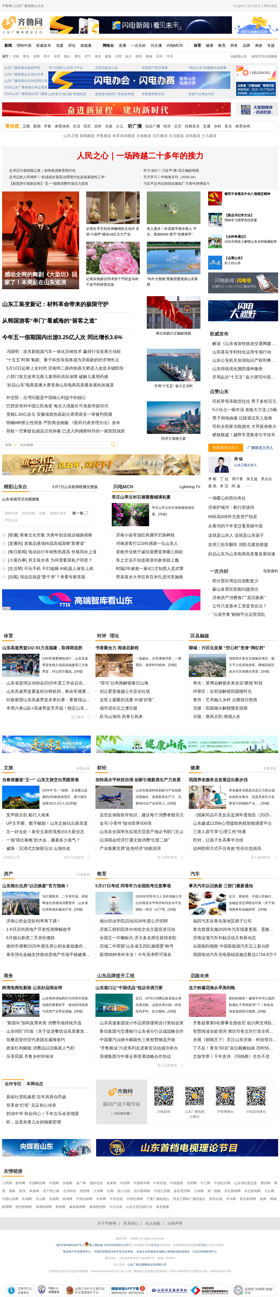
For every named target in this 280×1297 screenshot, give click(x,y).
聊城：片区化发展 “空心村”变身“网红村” (227, 648)
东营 (57, 56)
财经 (101, 767)
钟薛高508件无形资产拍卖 (232, 516)
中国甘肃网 (134, 1199)
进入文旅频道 (74, 857)
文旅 (108, 126)
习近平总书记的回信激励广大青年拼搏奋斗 (176, 183)
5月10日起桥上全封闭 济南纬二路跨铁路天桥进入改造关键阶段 (65, 368)
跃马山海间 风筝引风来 (121, 716)
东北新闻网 (252, 1191)
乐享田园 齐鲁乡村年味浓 (30, 1056)
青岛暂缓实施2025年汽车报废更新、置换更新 (235, 929)
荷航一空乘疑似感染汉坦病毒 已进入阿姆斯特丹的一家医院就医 (65, 431)
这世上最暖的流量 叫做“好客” (127, 699)
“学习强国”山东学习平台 (65, 68)
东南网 (54, 1199)
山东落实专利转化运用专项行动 (241, 352)
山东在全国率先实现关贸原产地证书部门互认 (142, 831)
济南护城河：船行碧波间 (231, 507)
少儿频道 (209, 136)
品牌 (246, 45)
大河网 (98, 1191)
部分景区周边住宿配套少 (235, 581)
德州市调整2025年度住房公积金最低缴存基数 (48, 946)
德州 (139, 56)
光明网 (192, 1183)
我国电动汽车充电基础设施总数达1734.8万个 (235, 954)
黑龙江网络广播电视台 (189, 1199)
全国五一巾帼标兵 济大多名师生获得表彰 (138, 937)
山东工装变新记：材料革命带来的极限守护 (55, 304)
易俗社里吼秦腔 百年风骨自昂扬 (36, 1097)
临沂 (128, 56)
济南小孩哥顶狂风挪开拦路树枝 (145, 535)
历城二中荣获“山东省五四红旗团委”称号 (137, 946)
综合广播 (152, 126)
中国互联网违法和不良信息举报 (113, 1251)
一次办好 (138, 45)
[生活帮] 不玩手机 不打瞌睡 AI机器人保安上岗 (50, 568)
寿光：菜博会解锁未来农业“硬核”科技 (228, 683)
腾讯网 (265, 1183)
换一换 (78, 513)
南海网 (67, 1199)
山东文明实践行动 (139, 1207)
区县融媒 (199, 635)
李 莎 (224, 486)
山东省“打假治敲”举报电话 (67, 94)
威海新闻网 (77, 1207)
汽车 (195, 873)
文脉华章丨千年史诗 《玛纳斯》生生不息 (231, 1056)
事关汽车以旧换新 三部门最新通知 (221, 886)
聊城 (149, 56)
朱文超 (252, 479)
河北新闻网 (232, 1191)
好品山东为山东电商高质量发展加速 (241, 554)
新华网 (20, 1183)
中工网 (205, 1183)
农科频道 (192, 136)
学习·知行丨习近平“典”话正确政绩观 (171, 170)
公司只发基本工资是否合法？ (239, 606)
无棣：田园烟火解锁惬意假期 (220, 708)
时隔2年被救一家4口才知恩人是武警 (150, 568)
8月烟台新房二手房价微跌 (30, 937)
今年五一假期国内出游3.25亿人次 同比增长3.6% (62, 337)
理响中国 (24, 45)
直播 (122, 45)
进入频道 (77, 717)
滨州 (159, 56)
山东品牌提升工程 (115, 975)
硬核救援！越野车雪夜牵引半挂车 (243, 434)
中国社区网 (222, 1183)
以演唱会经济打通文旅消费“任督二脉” (135, 840)
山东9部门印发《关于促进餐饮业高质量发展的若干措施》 (60, 1031)
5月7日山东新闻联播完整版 (75, 487)
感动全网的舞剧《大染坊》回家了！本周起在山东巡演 (40, 278)
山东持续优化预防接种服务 (237, 368)
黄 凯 (212, 486)
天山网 (40, 1199)
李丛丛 (266, 479)
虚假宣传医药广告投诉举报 (114, 94)
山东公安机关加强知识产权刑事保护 (246, 360)
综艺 (87, 126)
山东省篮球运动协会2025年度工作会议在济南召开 (53, 683)
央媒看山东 (239, 56)
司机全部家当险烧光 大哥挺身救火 (244, 426)
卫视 (26, 126)
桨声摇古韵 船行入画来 (27, 815)
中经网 (125, 1183)
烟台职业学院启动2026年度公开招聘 (134, 921)
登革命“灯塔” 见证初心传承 (31, 1105)
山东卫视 (70, 136)
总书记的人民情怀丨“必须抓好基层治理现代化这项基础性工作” (57, 177)
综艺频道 (160, 136)
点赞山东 (219, 391)
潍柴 (258, 45)
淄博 (36, 56)
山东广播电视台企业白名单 (24, 74)
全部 (8, 445)
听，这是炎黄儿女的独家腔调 (33, 1122)
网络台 (108, 45)
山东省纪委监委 (245, 1183)
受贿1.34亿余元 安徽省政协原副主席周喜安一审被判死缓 (59, 414)
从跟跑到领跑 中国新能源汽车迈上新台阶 (231, 946)
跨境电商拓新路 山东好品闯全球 (32, 987)
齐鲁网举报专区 (153, 94)
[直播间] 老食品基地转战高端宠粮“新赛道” (47, 543)
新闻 (8, 45)
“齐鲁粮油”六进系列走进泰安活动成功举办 (139, 1048)
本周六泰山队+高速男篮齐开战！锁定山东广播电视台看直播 (62, 708)
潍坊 (77, 56)
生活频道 (176, 136)
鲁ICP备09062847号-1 (70, 1245)
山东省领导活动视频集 (20, 499)
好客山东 (83, 768)
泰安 (98, 56)
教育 (222, 45)
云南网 (199, 1191)
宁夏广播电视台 (158, 1199)
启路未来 (199, 975)
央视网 (67, 1183)
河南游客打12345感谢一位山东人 (147, 543)
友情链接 (13, 1171)
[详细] (162, 514)
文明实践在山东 (106, 68)
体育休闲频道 (123, 136)
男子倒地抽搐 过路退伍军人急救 (242, 418)
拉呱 (42, 513)
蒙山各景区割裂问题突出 (235, 589)
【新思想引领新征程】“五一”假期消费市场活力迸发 (48, 183)
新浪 (22, 1191)
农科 (98, 126)
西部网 (85, 1191)
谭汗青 (237, 479)
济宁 (87, 56)
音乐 (228, 126)
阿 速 (236, 486)
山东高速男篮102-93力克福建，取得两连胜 (42, 648)
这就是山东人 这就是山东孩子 (236, 535)
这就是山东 (11, 857)
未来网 (111, 1183)
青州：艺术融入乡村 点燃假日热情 (225, 699)
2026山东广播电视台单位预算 (26, 87)
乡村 (217, 126)
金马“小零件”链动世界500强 (125, 823)
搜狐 (12, 1191)
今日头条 (115, 1207)
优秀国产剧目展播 (155, 68)
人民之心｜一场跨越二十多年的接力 (140, 155)
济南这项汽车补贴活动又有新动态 (224, 937)
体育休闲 (62, 126)
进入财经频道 (167, 857)
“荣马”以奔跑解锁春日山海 (124, 683)
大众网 (269, 1191)
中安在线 (116, 1199)
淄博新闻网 (43, 1207)
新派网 (60, 1207)
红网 (110, 1191)
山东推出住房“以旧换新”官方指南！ (35, 886)
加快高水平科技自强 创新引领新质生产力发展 (138, 780)
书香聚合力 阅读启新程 (117, 648)
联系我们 (130, 1223)
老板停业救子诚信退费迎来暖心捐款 (149, 552)
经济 (167, 126)
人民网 (7, 1183)
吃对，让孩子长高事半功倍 (218, 840)
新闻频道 (87, 136)
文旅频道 (143, 136)
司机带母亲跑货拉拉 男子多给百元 (244, 401)
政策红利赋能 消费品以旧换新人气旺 (40, 1048)
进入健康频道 (260, 857)
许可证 (155, 1245)
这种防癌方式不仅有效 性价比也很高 (227, 848)
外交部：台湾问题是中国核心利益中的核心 (46, 397)
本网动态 (34, 1084)
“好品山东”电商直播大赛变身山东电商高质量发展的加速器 (60, 385)
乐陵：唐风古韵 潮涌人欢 (216, 716)
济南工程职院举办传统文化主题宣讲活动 (137, 929)
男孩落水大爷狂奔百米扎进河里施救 (149, 577)
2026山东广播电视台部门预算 (26, 94)
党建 (59, 45)
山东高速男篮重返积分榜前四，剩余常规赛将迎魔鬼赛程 (58, 691)
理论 (114, 635)
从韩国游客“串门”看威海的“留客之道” (49, 321)
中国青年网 (141, 1183)
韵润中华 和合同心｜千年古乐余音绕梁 (42, 1113)
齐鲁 (47, 126)
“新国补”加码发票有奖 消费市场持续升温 (44, 1023)
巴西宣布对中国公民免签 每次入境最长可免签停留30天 (57, 406)
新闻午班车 (58, 513)
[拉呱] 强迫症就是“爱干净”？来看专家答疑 (47, 577)
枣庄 (46, 56)
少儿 (119, 126)
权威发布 (43, 45)
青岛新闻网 (248, 1199)
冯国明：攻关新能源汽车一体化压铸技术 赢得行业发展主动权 (63, 351)
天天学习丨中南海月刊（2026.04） (170, 177)
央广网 (81, 1183)
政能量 (86, 45)
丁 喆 (224, 479)
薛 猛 (238, 459)
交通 (206, 126)
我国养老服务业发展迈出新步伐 (218, 780)
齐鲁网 (22, 25)
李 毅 (212, 479)
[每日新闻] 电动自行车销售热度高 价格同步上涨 (52, 552)
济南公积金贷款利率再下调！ (33, 921)
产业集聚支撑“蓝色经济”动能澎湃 (130, 848)
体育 (197, 45)
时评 (101, 635)
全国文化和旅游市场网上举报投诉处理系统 (163, 1251)
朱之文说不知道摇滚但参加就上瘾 (147, 560)
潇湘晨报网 (97, 1207)
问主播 (156, 45)
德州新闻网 (23, 1207)
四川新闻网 (142, 1191)
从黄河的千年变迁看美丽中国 (235, 526)
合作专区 (13, 1084)
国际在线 (96, 1183)
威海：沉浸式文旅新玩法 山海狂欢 (38, 848)
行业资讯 (83, 874)
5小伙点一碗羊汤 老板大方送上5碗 (244, 409)
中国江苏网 (162, 1191)
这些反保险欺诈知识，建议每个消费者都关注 (142, 815)
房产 (8, 873)
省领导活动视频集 (264, 56)
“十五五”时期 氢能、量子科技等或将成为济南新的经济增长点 (62, 360)
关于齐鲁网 (107, 1223)
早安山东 (11, 520)
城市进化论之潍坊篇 (118, 708)
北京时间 (69, 1191)
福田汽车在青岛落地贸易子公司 (222, 921)
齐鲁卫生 (269, 768)
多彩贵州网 (182, 1191)
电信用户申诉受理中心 (77, 1251)
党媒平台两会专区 (201, 94)
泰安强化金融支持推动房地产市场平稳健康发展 (50, 954)
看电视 (12, 126)
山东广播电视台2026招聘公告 (26, 81)
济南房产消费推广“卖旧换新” (239, 597)
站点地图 (152, 1223)
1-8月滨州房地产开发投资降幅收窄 (38, 929)
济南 (16, 56)
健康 (209, 45)
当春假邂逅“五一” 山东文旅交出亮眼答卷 (40, 780)
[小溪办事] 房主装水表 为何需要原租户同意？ (50, 560)
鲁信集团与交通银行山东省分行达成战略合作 (142, 1031)
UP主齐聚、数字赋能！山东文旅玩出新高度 (47, 823)
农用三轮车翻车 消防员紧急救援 (238, 544)
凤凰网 (34, 1191)
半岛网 (231, 1199)
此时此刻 (28, 513)
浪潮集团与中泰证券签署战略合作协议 (135, 1056)
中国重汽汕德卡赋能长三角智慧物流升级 (137, 1039)
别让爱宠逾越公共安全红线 (125, 691)
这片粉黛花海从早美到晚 (212, 987)
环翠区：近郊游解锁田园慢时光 (222, 691)
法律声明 (175, 1223)
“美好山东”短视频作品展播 (207, 68)
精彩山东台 (15, 486)
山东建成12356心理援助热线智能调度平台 (232, 823)
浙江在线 (123, 1191)
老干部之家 (51, 1191)
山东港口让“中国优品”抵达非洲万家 (129, 987)
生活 (76, 126)
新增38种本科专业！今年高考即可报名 (136, 954)
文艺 (178, 126)
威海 (108, 56)
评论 (72, 45)
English (239, 6)
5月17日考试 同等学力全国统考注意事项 (133, 886)
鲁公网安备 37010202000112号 (106, 1244)
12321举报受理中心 (204, 1251)
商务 (234, 45)
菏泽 (169, 56)
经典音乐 (192, 126)
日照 (118, 56)
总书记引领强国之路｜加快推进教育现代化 (42, 170)
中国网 (54, 1183)
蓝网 (263, 1199)
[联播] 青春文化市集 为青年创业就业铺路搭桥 (50, 535)
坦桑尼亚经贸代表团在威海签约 (35, 1039)
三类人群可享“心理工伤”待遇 (219, 831)
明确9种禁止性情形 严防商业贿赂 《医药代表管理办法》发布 (63, 422)
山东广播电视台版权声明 (22, 68)
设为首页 (254, 6)
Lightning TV (189, 487)
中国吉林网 (84, 1199)
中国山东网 (10, 1199)
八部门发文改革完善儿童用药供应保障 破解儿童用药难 (57, 376)
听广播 (135, 126)
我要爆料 (270, 571)
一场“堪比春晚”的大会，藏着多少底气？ (43, 840)
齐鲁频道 (103, 136)
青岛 (26, 56)
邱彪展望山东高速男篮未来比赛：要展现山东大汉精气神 (58, 699)
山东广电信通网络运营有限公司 (147, 1264)
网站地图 (270, 6)
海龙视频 (162, 1207)
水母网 (101, 1199)
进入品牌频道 (167, 1065)
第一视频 (213, 1191)
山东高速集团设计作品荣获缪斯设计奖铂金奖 (142, 1023)
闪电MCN (174, 45)
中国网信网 (37, 1183)
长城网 (27, 1199)
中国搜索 (176, 1183)
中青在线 (159, 1183)
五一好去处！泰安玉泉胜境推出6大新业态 (45, 831)
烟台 (67, 56)
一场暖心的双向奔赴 (227, 498)
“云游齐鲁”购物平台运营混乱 (239, 614)
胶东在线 (215, 1199)
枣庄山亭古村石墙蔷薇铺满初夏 (141, 497)
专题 (271, 45)
